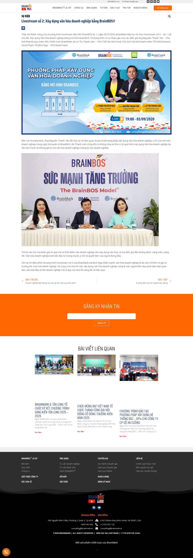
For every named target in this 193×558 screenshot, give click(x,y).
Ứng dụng (91, 8)
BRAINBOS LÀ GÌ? (62, 7)
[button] (169, 16)
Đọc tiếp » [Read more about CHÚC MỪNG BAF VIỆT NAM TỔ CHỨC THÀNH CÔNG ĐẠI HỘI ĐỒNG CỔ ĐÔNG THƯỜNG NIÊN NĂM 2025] (81, 431)
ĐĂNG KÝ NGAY (104, 482)
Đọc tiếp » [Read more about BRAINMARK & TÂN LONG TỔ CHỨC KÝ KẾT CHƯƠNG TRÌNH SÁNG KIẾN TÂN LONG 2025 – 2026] (38, 432)
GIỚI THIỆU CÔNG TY (29, 476)
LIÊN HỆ (139, 458)
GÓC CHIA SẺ (26, 482)
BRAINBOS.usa (113, 2)
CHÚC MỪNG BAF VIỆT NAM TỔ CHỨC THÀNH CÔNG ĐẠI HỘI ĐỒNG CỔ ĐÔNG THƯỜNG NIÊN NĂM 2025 (95, 412)
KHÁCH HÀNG (103, 476)
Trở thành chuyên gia (130, 2)
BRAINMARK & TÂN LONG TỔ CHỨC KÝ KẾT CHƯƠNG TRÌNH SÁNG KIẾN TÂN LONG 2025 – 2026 (52, 410)
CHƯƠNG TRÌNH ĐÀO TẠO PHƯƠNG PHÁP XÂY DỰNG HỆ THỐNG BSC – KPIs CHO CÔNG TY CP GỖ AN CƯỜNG (139, 416)
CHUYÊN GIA (103, 458)
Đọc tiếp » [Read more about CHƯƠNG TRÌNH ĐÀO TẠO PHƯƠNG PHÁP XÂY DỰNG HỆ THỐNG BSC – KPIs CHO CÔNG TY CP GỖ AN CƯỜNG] (123, 436)
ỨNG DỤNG (64, 458)
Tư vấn (103, 8)
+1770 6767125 (127, 533)
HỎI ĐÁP (63, 476)
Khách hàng (140, 8)
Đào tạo (115, 8)
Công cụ (78, 8)
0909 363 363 (102, 533)
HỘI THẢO (64, 482)
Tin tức (127, 8)
